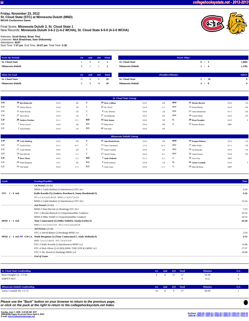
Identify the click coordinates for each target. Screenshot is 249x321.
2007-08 (209, 315)
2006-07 (200, 315)
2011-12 (244, 315)
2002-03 (227, 313)
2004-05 (244, 313)
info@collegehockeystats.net (21, 316)
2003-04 (235, 313)
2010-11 (235, 315)
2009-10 (227, 315)
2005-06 (192, 315)
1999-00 (200, 313)
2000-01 (209, 313)
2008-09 (218, 315)
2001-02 (218, 313)
